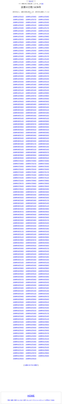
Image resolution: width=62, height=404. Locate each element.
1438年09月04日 (31, 127)
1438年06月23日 (43, 194)
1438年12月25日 (18, 22)
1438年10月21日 (43, 81)
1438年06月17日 (43, 200)
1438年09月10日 (31, 121)
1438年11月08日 (43, 64)
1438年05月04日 (31, 243)
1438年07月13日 (18, 178)
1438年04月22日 (31, 254)
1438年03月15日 (18, 291)
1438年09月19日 (31, 113)
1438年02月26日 (43, 305)
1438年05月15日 (43, 231)
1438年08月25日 (43, 135)
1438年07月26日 (43, 163)
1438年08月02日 (31, 158)
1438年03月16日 (43, 288)
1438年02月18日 (31, 313)
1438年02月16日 (18, 316)
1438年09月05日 (18, 127)
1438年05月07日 (31, 240)
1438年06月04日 (18, 214)
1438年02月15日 (31, 316)
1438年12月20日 (43, 25)
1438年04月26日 (18, 251)
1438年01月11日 (18, 350)
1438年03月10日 (43, 293)
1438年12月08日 (43, 36)
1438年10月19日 (31, 84)
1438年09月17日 (18, 115)
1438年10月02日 (18, 101)
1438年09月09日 (43, 121)
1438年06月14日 (43, 203)
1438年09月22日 (31, 110)
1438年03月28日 (43, 276)
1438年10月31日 (31, 73)
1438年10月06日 (43, 96)
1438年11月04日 (18, 70)
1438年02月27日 (31, 305)
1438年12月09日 (31, 36)
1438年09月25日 (31, 107)
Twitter (52, 400)
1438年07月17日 (43, 172)
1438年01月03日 (43, 356)
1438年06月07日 (18, 211)
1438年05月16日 (31, 231)
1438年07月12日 (31, 178)
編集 (12, 400)
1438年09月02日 (18, 129)
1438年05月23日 (18, 226)
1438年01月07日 (31, 353)
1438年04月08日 (18, 268)
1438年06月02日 (43, 214)
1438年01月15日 (43, 344)
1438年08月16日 (43, 144)
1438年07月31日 (18, 161)
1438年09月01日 (31, 129)
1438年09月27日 (43, 104)
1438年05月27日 (43, 220)
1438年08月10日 (43, 149)
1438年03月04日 (43, 299)
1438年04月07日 (31, 268)
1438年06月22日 (18, 197)
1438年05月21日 (43, 226)
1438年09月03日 (43, 127)
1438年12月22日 (18, 25)
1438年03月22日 (43, 282)
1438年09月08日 (18, 124)
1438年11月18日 (31, 56)
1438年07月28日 (18, 163)
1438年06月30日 (31, 189)
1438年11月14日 (43, 59)
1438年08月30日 (18, 132)
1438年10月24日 (43, 79)
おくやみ (20, 400)
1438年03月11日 (31, 293)
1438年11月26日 (43, 48)
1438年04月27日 (43, 248)
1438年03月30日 (18, 276)
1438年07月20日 (43, 169)
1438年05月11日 (18, 237)
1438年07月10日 (18, 180)
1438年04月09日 (43, 265)
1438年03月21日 (18, 285)
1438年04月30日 (43, 245)
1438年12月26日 (43, 19)
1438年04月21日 (43, 254)
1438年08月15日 (18, 146)
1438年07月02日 (43, 186)
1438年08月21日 (18, 141)
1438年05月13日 (31, 234)
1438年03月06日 (18, 299)
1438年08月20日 (31, 141)
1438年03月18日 (18, 288)
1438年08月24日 (18, 138)
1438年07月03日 (31, 186)
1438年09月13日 (31, 118)
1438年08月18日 (18, 144)
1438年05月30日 (43, 217)
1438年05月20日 (18, 228)
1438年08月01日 (43, 158)
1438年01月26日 (18, 336)
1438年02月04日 (18, 327)
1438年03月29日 (31, 276)
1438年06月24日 (31, 194)
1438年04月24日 (43, 251)
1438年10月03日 (43, 98)
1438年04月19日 (31, 257)
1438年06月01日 (18, 217)
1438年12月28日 (18, 19)
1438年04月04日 (31, 271)
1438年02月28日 (18, 305)
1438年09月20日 (18, 113)
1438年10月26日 (18, 79)
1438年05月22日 (31, 226)
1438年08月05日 (31, 155)
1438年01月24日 (43, 336)
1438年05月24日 (43, 223)
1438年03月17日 (31, 288)
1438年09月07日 (31, 124)
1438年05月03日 (43, 243)
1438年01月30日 (43, 330)
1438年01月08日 (18, 353)
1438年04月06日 (43, 268)
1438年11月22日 (18, 53)
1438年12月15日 (31, 31)
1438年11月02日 (43, 70)
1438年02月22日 (18, 310)
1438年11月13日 (18, 62)
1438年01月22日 (31, 339)
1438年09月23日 (18, 110)
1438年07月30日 (31, 161)
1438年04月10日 (31, 265)
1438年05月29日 (18, 220)
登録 (9, 400)
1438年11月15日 (31, 59)
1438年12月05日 (43, 39)
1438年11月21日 (31, 53)
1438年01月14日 (18, 347)
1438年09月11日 (18, 121)
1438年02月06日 (31, 324)
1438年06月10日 (18, 209)
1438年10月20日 (18, 84)
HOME (31, 395)
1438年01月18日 (43, 341)
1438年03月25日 (43, 279)
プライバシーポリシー (38, 400)
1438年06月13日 (18, 206)
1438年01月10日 (31, 350)
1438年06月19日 (18, 200)
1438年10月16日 (31, 87)
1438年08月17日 (31, 144)
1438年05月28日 (31, 220)
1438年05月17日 (18, 231)
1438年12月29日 (43, 16)
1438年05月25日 (31, 223)
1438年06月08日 (43, 209)
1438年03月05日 (31, 299)
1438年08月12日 (18, 149)
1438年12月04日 (18, 42)
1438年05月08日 (18, 240)
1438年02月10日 (18, 322)
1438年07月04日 (18, 186)
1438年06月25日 (18, 194)
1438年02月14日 (43, 316)
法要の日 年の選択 (31, 365)
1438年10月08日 (18, 96)
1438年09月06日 (43, 124)
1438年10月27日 (43, 76)
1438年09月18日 (43, 113)
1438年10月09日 (43, 93)
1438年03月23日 (31, 282)
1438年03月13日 (43, 291)
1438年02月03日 (31, 327)
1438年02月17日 (43, 313)
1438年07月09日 (31, 180)
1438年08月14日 (31, 146)
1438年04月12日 (43, 262)
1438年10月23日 (18, 81)
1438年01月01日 (31, 358)
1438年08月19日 (43, 141)
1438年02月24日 (31, 308)
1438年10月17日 (18, 87)
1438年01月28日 (31, 333)
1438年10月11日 (18, 93)
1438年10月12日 (43, 90)
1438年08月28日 (43, 132)
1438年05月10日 (31, 237)
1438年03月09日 (18, 296)
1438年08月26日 (31, 135)
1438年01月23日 (18, 339)
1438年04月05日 (18, 271)
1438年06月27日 (31, 192)
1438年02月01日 (18, 330)
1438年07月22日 (18, 169)
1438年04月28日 (31, 248)
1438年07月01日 (18, 189)
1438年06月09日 (31, 209)
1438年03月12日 (18, 293)
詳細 (42, 3)
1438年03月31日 (43, 274)
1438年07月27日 (31, 163)
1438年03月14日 (31, 291)
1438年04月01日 (31, 274)
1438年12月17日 (43, 28)
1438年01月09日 (43, 350)
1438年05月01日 (31, 245)
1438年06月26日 (43, 192)
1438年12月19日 (18, 28)
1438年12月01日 (18, 45)
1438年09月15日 (43, 115)
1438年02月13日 (18, 319)
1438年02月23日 (43, 308)
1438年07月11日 (43, 178)
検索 (15, 400)
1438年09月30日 (43, 101)
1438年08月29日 (31, 132)
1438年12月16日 (18, 31)
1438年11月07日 (18, 67)
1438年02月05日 (43, 324)
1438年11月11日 (43, 62)
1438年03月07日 (43, 296)
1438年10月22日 (31, 81)
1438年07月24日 (31, 166)
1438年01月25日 (31, 336)
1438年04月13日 (31, 262)
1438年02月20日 (43, 310)
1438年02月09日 (31, 322)
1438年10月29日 (18, 76)
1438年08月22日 (43, 138)
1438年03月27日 (18, 279)
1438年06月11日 (43, 206)
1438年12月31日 (18, 16)
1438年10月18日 (43, 84)
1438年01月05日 (18, 356)
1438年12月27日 (31, 19)
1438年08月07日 (43, 152)
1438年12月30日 (31, 16)
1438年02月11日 (43, 319)
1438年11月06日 (31, 67)
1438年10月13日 (31, 90)
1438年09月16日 (31, 115)
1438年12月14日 (43, 31)
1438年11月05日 (43, 67)
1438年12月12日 (31, 33)
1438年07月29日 (43, 161)
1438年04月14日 (18, 262)
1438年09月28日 (31, 104)
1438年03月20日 (31, 285)
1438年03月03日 (18, 302)
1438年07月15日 (31, 175)
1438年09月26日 (18, 107)
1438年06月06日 (31, 211)
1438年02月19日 (18, 313)
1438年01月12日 (43, 347)
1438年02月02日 (43, 327)
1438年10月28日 (31, 76)
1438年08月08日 (31, 152)
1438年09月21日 (43, 110)
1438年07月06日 (31, 183)
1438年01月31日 (31, 330)
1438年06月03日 (31, 214)
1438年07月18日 (31, 172)
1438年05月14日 (18, 234)
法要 (24, 400)
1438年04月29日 (18, 248)
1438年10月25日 (31, 79)
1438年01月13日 (31, 347)
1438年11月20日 (43, 53)
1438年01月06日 (43, 353)
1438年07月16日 (18, 175)
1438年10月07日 (31, 96)
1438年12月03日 (31, 42)
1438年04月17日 (18, 259)
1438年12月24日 (31, 22)
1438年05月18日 (43, 228)
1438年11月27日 (31, 48)
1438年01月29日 (18, 333)
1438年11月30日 (31, 45)
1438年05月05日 (18, 243)
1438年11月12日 (31, 62)
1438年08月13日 (43, 146)
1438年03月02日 (31, 302)
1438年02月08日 (43, 322)
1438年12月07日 (18, 39)
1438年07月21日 (31, 169)
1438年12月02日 (43, 42)
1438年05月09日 (43, 237)
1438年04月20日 (18, 257)
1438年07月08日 (43, 180)
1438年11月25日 (18, 50)
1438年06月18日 (31, 200)
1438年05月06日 (43, 240)
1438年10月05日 (18, 98)
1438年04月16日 (31, 259)
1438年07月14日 (43, 175)
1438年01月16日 (31, 344)
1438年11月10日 (18, 64)
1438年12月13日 (18, 33)
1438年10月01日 (31, 101)
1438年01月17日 (18, 344)
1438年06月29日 (43, 189)
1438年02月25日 (18, 308)
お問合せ (47, 400)
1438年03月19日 (43, 285)
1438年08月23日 (31, 138)
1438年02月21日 (31, 310)
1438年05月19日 (31, 228)
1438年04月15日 (43, 259)
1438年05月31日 (31, 217)
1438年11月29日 (43, 45)
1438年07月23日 (43, 166)
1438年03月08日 (31, 296)
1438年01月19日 (31, 341)
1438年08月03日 (18, 158)
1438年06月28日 (18, 192)
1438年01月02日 (18, 358)
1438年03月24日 (18, 282)
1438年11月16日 (18, 59)
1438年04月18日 (43, 257)
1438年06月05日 (43, 211)
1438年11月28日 (18, 48)
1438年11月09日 (31, 64)
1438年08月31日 (43, 129)
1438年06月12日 (31, 206)
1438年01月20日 (18, 341)
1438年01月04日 (31, 356)
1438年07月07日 (18, 183)
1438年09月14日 (18, 118)
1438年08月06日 (18, 155)
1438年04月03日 (43, 271)
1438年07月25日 (18, 166)
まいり (31, 1)
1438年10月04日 (31, 98)
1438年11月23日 (43, 50)
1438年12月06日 (31, 39)
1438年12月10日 (18, 36)
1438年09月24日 (43, 107)
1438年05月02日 (18, 245)
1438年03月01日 (43, 302)
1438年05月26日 (18, 223)
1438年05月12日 (43, 234)
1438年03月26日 (31, 279)
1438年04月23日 (18, 254)
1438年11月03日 (31, 70)
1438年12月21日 (31, 25)
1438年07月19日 (18, 172)
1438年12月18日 (31, 28)
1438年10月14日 (18, 90)
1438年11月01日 (18, 73)
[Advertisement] (31, 379)
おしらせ (29, 400)
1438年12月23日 (43, 22)
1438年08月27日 (18, 135)
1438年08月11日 (31, 149)
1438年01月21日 (43, 339)
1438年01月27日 (43, 333)
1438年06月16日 (18, 203)
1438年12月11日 (43, 33)
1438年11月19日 (18, 56)
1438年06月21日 (31, 197)
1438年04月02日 (18, 274)
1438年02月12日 (31, 319)
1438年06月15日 (31, 203)
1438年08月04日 (43, 155)
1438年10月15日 (43, 87)
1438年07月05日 (43, 183)
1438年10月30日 (43, 73)
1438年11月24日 (31, 50)
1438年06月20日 (43, 197)
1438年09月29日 (18, 104)
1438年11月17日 (43, 56)
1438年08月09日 (18, 152)
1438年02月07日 (18, 324)
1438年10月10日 (31, 93)
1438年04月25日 (31, 251)
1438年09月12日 (43, 118)
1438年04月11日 (18, 265)
